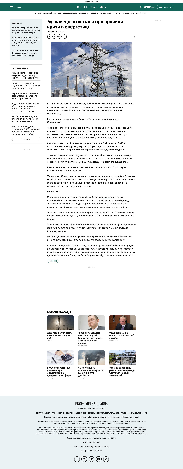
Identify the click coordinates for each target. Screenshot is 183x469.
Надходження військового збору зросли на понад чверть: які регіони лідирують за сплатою (25, 107)
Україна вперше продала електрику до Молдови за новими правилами (25, 119)
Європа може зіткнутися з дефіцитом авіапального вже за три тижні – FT (25, 96)
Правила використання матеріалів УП (103, 413)
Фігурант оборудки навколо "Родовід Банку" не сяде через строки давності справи (90, 338)
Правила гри (84, 13)
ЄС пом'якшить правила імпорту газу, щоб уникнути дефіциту (90, 371)
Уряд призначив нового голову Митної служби (121, 335)
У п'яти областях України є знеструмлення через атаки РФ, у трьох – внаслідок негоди (26, 41)
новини (38, 13)
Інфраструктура (70, 13)
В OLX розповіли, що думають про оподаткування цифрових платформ (59, 371)
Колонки (57, 13)
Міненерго (53, 261)
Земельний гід (128, 13)
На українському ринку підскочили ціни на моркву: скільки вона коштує (26, 85)
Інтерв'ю (116, 13)
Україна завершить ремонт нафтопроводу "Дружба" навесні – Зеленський (122, 371)
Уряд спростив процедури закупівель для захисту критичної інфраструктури (25, 75)
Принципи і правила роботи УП (134, 413)
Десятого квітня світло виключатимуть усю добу (60, 335)
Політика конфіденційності (74, 413)
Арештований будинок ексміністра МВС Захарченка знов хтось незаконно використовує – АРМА (26, 130)
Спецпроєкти (105, 13)
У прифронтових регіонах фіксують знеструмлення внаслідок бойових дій (25, 53)
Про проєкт (57, 413)
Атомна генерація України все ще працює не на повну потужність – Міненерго (26, 30)
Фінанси (94, 13)
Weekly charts (142, 13)
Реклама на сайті (43, 413)
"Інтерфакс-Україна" (101, 421)
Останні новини (20, 69)
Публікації (47, 13)
